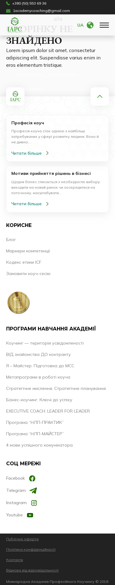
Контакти (14, 559)
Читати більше (31, 153)
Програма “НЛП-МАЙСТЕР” (35, 433)
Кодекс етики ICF (23, 262)
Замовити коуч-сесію (28, 273)
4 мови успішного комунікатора (39, 445)
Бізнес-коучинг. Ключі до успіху (39, 399)
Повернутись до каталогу (46, 75)
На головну (28, 89)
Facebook (21, 478)
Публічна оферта (22, 539)
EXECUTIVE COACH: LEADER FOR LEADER (48, 411)
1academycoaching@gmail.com (38, 11)
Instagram (22, 503)
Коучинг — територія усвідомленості (45, 343)
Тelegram (21, 490)
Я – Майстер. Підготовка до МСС (40, 365)
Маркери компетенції (28, 251)
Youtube (20, 515)
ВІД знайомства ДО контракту (38, 354)
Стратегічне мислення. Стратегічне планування (56, 388)
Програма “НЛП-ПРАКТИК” (35, 422)
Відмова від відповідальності (32, 570)
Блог (11, 239)
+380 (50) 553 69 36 (26, 3)
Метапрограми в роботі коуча (38, 377)
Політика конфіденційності (31, 549)
